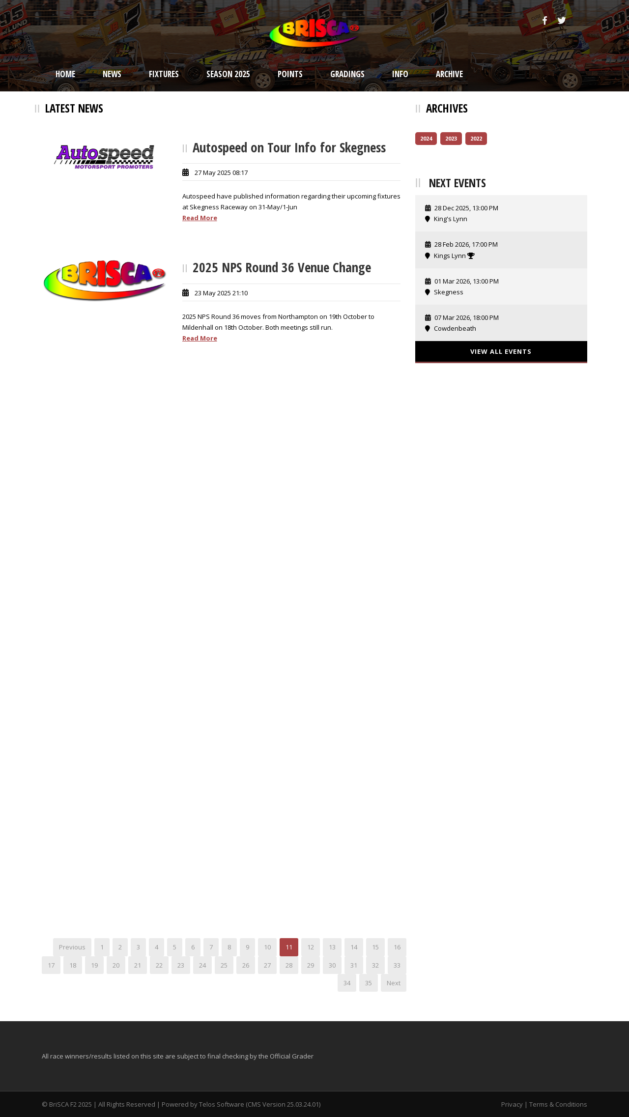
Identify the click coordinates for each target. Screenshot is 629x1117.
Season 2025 (228, 74)
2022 (476, 138)
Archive (449, 74)
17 (51, 965)
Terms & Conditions (558, 1104)
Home (65, 74)
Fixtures (164, 74)
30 (332, 965)
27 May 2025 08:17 (221, 172)
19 (94, 965)
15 (375, 947)
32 (375, 965)
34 (346, 982)
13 (332, 947)
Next (393, 982)
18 (72, 965)
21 (137, 965)
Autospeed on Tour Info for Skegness (289, 147)
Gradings (347, 74)
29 (310, 965)
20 (116, 965)
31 (353, 965)
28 (289, 965)
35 (368, 982)
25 (224, 965)
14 (353, 947)
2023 (451, 138)
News (112, 74)
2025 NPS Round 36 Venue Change (282, 267)
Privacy (512, 1104)
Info (400, 74)
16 (397, 947)
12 (310, 947)
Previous (72, 947)
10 (267, 947)
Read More (199, 217)
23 (180, 965)
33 (397, 965)
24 (202, 965)
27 (267, 965)
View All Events (501, 351)
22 (159, 965)
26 (245, 965)
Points (290, 74)
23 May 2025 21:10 (221, 292)
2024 (426, 138)
